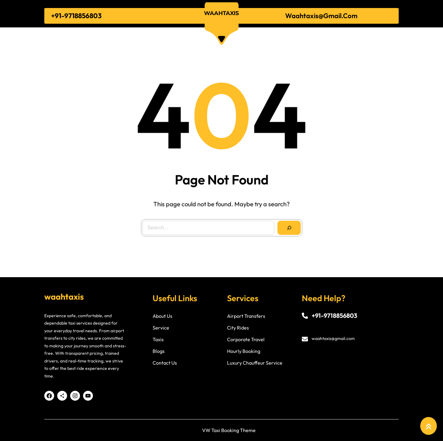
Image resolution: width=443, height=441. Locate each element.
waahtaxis (221, 13)
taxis (158, 339)
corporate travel (246, 339)
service (161, 328)
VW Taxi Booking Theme (229, 430)
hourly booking (243, 351)
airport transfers (246, 316)
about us (162, 316)
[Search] (287, 226)
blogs (159, 351)
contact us (165, 363)
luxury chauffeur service (254, 363)
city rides (238, 328)
